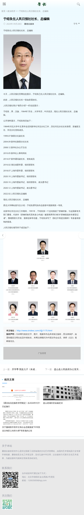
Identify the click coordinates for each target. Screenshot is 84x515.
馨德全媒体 (29, 23)
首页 (3, 11)
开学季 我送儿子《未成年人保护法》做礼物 (33, 369)
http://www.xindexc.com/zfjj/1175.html (34, 330)
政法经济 (11, 11)
